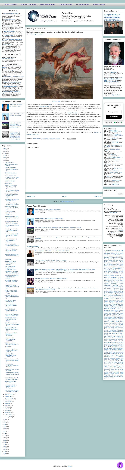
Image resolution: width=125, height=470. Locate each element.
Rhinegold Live (111, 345)
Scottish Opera (113, 351)
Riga (116, 345)
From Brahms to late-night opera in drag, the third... (12, 203)
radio (116, 342)
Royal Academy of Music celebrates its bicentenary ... (11, 334)
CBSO (119, 275)
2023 (4, 155)
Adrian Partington (116, 131)
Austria (118, 254)
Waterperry (111, 370)
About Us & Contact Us (28, 4)
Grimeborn (120, 305)
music (119, 320)
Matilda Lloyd (115, 184)
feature (117, 297)
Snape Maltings (108, 353)
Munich (121, 318)
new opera (106, 324)
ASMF (114, 254)
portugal (110, 340)
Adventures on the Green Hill (115, 252)
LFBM (119, 314)
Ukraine (115, 367)
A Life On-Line (108, 250)
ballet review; (120, 256)
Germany (121, 301)
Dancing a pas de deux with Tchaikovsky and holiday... (12, 277)
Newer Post (31, 196)
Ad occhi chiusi (8, 183)
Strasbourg (112, 358)
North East (107, 327)
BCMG (105, 261)
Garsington (111, 301)
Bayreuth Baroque (112, 258)
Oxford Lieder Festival (114, 336)
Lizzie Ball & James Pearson (113, 157)
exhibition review (111, 297)
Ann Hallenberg (118, 168)
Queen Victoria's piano (33, 246)
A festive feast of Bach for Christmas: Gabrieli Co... (12, 272)
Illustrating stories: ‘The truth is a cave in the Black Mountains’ (52, 251)
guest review (120, 307)
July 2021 (7, 403)
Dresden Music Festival (115, 291)
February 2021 (9, 414)
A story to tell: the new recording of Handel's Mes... (11, 305)
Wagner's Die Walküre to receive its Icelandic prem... (11, 250)
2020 (4, 419)
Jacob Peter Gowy (56, 101)
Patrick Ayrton (115, 171)
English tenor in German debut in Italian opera (47, 209)
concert (121, 283)
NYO (122, 329)
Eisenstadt (106, 294)
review (105, 345)
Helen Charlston (118, 135)
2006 (4, 451)
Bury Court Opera (108, 268)
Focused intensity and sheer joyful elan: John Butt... (12, 200)
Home (64, 196)
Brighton (111, 264)
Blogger (70, 466)
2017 (4, 426)
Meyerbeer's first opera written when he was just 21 (12, 287)
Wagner (121, 369)
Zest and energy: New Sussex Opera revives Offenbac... (11, 350)
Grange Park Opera (110, 305)
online (115, 330)
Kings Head (110, 311)
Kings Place (117, 311)
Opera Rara (115, 333)
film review (118, 298)
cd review (112, 277)
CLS (109, 281)
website (121, 370)
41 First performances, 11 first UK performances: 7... (11, 235)
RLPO (118, 345)
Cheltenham (113, 279)
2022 (4, 158)
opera (121, 330)
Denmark (116, 289)
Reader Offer (107, 344)
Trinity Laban (117, 366)
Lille (110, 315)
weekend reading (108, 372)
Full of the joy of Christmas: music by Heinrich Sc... (12, 178)
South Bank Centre (117, 355)
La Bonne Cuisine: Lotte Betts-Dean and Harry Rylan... (11, 292)
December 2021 (9, 162)
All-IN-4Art (113, 253)
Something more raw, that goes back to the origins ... (11, 218)
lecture (110, 313)
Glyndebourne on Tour (109, 304)
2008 (4, 447)
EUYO (105, 297)
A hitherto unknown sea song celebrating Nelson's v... (11, 240)
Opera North (107, 333)
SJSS (110, 352)
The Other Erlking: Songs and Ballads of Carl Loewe (11, 196)
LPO (116, 317)
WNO (118, 376)
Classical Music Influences (111, 83)
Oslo (122, 334)
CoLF (122, 281)
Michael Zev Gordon (54, 104)
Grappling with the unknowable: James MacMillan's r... (10, 355)
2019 (4, 422)
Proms (113, 342)
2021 (4, 160)
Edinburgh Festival (118, 292)
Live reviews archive (65, 4)
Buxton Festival (117, 268)
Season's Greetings (10, 181)
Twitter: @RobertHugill (47, 4)
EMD (111, 294)
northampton (120, 327)
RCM (122, 342)
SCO (122, 349)
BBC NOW (115, 260)
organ (119, 334)
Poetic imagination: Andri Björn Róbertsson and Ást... (11, 230)
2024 (4, 153)
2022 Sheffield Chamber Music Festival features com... (11, 329)
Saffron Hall (112, 348)
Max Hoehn (113, 138)
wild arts (117, 375)
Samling (111, 349)
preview (41, 34)
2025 (4, 151)
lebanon (106, 313)
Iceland (118, 308)
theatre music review (109, 365)
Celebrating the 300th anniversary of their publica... (10, 263)
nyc (119, 329)
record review (114, 344)
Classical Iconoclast (120, 229)
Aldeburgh (107, 253)
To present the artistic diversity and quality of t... (12, 343)
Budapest (121, 267)
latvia (122, 311)
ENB (114, 294)
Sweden (121, 359)
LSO (119, 317)
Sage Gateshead (119, 348)
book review (119, 263)
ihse (122, 308)
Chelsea (106, 279)
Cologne (106, 283)
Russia (119, 346)
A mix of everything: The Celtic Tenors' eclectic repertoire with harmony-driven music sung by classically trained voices (112, 17)
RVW (122, 346)
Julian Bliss (115, 183)
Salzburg (106, 349)
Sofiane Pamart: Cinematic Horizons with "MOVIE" (49, 218)
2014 (4, 433)
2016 (4, 429)
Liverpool (114, 315)
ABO (105, 252)
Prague (115, 340)
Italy (120, 310)
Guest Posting (112, 307)
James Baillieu (113, 130)
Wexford (106, 373)
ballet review (113, 256)
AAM (122, 250)
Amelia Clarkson (115, 160)
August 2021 (8, 401)
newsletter (106, 326)
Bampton (106, 257)
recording (121, 344)
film (115, 298)
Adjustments (8, 346)
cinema (110, 280)
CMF (112, 281)
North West (114, 327)
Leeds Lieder (120, 313)
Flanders (110, 300)
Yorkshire (112, 378)
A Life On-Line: (116, 250)
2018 (4, 424)
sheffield (106, 352)
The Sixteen (120, 363)
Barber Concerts (72, 113)
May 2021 (7, 408)
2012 (4, 438)
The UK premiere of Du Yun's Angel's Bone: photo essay (50, 260)
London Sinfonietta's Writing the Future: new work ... (12, 191)
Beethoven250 (114, 261)
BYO (110, 274)
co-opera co (117, 281)
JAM (105, 311)
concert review (111, 285)
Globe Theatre (108, 302)
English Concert (119, 294)
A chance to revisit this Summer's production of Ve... (11, 169)
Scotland (106, 351)
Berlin (121, 261)
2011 (4, 440)
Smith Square (120, 352)
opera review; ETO (113, 334)
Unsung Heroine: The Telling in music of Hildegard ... (12, 378)
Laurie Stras (109, 176)
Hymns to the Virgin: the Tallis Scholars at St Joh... (11, 187)
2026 (4, 149)
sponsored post (114, 356)
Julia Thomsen (115, 141)
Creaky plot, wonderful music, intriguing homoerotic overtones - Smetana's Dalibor (58, 227)
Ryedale (106, 348)
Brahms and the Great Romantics (10, 382)
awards (121, 254)
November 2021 (9, 394)
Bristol (114, 264)
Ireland (112, 310)
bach (105, 256)
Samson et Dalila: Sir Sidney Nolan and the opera (11, 310)
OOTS (118, 330)
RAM (119, 342)
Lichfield (106, 315)
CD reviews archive (82, 4)
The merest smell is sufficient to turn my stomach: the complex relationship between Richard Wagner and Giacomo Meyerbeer (15, 135)
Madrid (105, 318)
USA (118, 367)
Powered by (113, 122)
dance (105, 289)
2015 (4, 431)
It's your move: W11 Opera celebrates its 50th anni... (12, 314)
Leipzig (106, 314)
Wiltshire (121, 375)
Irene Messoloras (116, 134)
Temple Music (117, 361)
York (109, 378)
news (121, 324)
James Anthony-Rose (111, 164)
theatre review (119, 365)
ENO (105, 295)
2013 (4, 435)
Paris (113, 337)
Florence (114, 300)
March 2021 (8, 412)
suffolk (116, 359)
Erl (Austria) (110, 295)
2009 (4, 444)
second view (120, 351)
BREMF (106, 264)
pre (119, 340)
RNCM (121, 345)
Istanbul (116, 310)
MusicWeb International (117, 233)
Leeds (114, 313)
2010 (4, 442)
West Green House (118, 372)
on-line (112, 330)
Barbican (111, 257)
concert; (121, 285)
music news (115, 321)
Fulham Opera (120, 300)
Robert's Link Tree (11, 4)
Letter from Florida (113, 314)
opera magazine (119, 331)
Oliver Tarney (115, 142)
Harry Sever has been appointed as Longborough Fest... (10, 268)
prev (122, 340)
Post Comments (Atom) (67, 201)
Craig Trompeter (110, 152)
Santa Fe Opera (117, 349)
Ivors (122, 310)
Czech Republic (119, 288)
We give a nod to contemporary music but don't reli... (11, 365)
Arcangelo (106, 254)
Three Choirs (108, 366)
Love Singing (8, 259)
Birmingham (34, 34)
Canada (112, 275)
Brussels (114, 267)
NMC (113, 326)
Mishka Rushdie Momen (116, 172)
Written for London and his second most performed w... (11, 360)
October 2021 (8, 396)
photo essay (114, 339)
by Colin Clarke (117, 269)
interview (107, 310)
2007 (4, 449)
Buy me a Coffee (116, 95)
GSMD (106, 307)
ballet (108, 256)
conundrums (116, 286)
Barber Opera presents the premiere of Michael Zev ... (12, 256)
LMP (118, 315)
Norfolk (121, 326)
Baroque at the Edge (118, 257)
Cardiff (116, 275)
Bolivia (113, 263)
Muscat (115, 320)
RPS (116, 346)
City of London (116, 280)
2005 (4, 453)
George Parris (115, 156)
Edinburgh (110, 292)
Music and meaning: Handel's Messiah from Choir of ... (11, 213)
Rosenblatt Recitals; (109, 347)
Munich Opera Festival (109, 320)
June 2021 (8, 405)
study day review (109, 359)
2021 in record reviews (10, 175)
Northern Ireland (108, 329)
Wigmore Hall (108, 375)
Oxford (106, 336)
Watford (117, 370)
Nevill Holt (121, 323)
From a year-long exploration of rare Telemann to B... (10, 339)
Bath (105, 258)
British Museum (120, 264)
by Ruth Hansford (113, 272)
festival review (111, 298)
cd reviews (120, 277)
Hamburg (106, 308)
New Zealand (117, 324)
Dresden (106, 291)
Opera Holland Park (109, 331)
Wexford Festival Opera (116, 373)
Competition (114, 283)
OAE (108, 330)
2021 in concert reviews (11, 173)
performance (120, 337)
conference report (108, 286)
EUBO (121, 295)
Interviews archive (99, 4)
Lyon (122, 317)
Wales (106, 371)
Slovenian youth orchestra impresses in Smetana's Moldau (51, 278)
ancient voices (119, 253)
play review (120, 339)
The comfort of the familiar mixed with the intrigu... (11, 222)
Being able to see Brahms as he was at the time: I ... (11, 282)
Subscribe (114, 117)
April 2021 (7, 410)
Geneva (116, 301)
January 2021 (8, 417)
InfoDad (121, 237)
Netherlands (115, 323)
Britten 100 (117, 265)
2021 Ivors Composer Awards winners (10, 301)
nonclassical (116, 326)
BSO (118, 267)
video (117, 369)
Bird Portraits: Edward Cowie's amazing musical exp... (12, 245)
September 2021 (9, 399)
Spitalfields (107, 356)
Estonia (115, 295)
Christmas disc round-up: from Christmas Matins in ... (12, 297)
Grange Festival (119, 304)
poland (105, 340)
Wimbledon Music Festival (110, 376)
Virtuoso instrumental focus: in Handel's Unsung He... (12, 390)
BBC (110, 260)
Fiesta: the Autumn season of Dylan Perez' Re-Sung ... (12, 374)
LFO (122, 314)
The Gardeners (113, 362)
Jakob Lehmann (116, 180)
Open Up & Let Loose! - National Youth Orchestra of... (12, 324)
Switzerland (107, 360)
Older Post (97, 196)
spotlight (120, 356)
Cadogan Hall (119, 274)
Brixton (110, 267)
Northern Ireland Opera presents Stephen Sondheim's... (10, 386)
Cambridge (106, 275)
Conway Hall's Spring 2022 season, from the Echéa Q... (12, 208)
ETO (118, 295)
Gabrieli (106, 301)
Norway (116, 329)
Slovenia (115, 352)
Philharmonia (107, 339)
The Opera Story (112, 363)
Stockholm (106, 358)
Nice (110, 326)
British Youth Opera (109, 265)
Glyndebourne (119, 303)
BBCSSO (121, 260)
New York (111, 324)
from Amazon (113, 212)
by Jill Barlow (115, 271)
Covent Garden (111, 288)
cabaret (113, 274)
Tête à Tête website (44, 106)
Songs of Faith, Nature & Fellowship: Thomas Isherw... (11, 319)
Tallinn (111, 360)
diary (121, 289)
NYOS (105, 330)
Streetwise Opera (119, 358)
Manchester (111, 318)
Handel (112, 308)
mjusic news (117, 318)
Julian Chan (113, 154)
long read (112, 317)
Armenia (111, 254)
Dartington (111, 289)
